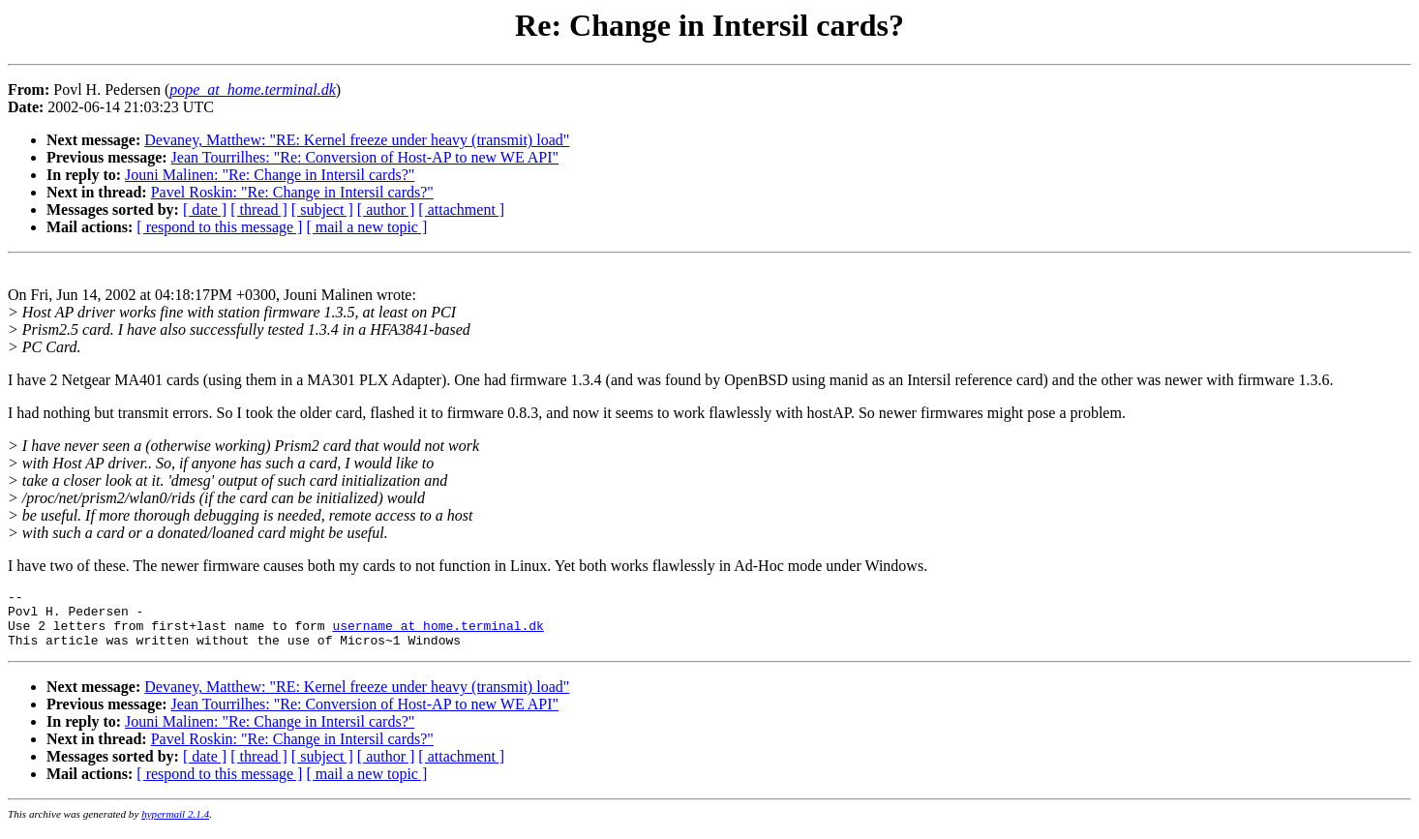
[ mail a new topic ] (366, 227)
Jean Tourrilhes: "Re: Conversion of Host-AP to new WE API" (365, 157)
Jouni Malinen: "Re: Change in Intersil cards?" (269, 174)
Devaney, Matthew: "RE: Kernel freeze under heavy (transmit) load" (356, 140)
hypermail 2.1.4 (175, 825)
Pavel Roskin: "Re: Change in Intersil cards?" (292, 192)
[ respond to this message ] (219, 227)
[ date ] (204, 209)
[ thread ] (258, 209)
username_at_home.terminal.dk (437, 634)
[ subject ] (322, 209)
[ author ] (386, 209)
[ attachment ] (461, 209)
